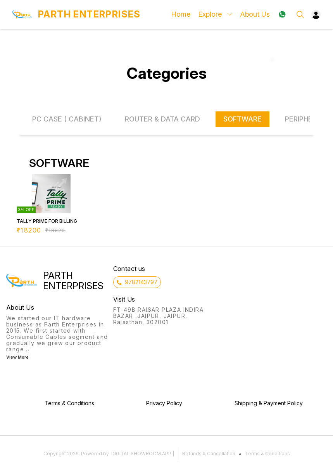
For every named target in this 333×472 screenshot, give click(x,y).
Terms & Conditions (267, 453)
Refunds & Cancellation (208, 453)
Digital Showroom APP (141, 453)
